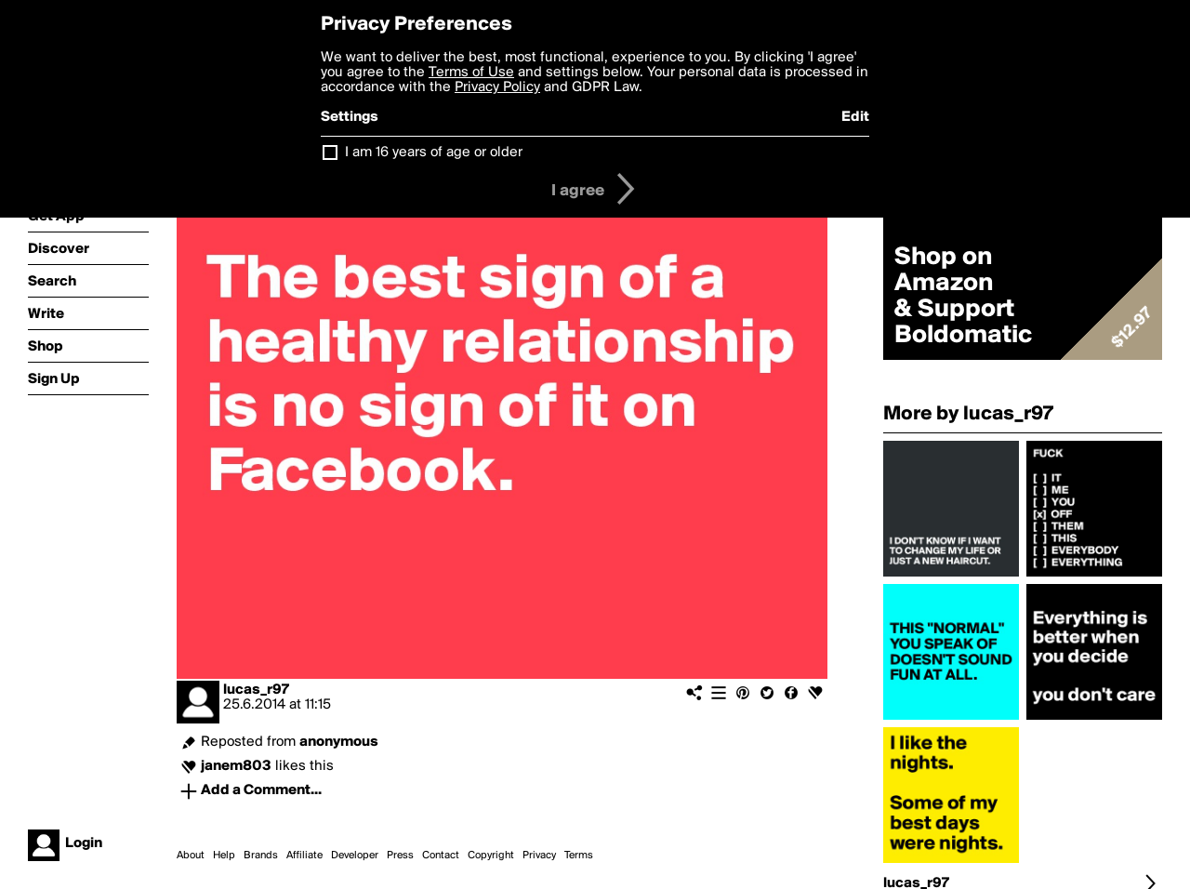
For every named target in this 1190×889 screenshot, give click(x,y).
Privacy (539, 855)
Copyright (491, 855)
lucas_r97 (256, 690)
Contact (440, 855)
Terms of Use (471, 72)
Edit (855, 117)
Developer (354, 855)
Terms (578, 855)
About (191, 855)
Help (224, 855)
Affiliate (304, 855)
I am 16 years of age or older (433, 152)
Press (400, 855)
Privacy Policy (497, 87)
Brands (261, 855)
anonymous (338, 742)
